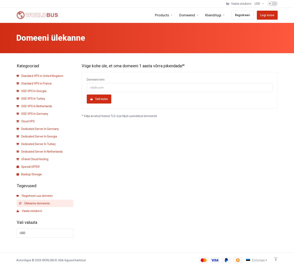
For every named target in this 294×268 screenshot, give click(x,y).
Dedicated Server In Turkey (36, 144)
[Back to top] (276, 259)
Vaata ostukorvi (29, 211)
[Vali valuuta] (259, 3)
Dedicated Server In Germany (38, 129)
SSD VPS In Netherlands (34, 106)
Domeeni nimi (96, 79)
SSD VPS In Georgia (31, 91)
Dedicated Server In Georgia (37, 136)
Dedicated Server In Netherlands (40, 151)
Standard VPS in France (34, 83)
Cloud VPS (26, 121)
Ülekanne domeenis (34, 203)
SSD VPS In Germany (32, 113)
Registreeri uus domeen (35, 195)
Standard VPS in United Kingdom (40, 76)
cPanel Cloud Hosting (32, 159)
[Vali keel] (257, 260)
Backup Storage (29, 174)
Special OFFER (28, 166)
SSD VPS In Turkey (31, 98)
